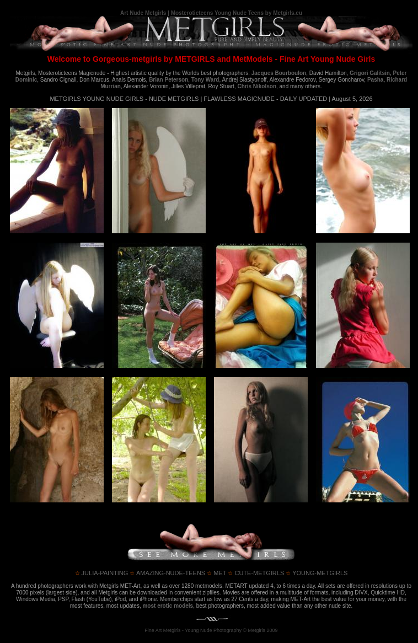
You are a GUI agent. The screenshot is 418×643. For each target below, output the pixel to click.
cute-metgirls (256, 573)
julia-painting (101, 573)
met (216, 573)
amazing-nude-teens (167, 573)
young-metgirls (316, 573)
